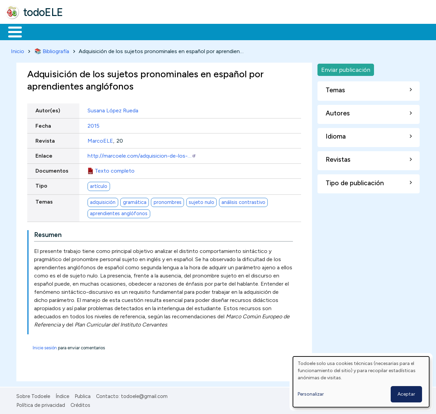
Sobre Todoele (33, 395)
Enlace (43, 154)
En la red (161, 31)
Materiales (38, 31)
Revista (45, 139)
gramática (134, 201)
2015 (93, 124)
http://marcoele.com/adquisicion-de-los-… (142, 154)
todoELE (43, 12)
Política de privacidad (40, 404)
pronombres (168, 201)
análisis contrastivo (243, 201)
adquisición (102, 201)
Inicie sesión (45, 346)
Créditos (80, 404)
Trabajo (122, 31)
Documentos (51, 169)
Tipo (41, 184)
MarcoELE (100, 139)
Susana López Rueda (113, 109)
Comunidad (249, 31)
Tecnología (204, 31)
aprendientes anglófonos (118, 212)
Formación (82, 31)
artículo (98, 185)
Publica (83, 395)
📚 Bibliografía (51, 50)
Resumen (48, 233)
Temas (44, 200)
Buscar (280, 31)
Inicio (11, 31)
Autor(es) (47, 109)
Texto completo (115, 169)
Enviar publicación (345, 68)
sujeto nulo (201, 201)
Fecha (43, 124)
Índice (62, 395)
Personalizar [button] (311, 394)
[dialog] (361, 381)
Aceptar (406, 394)
